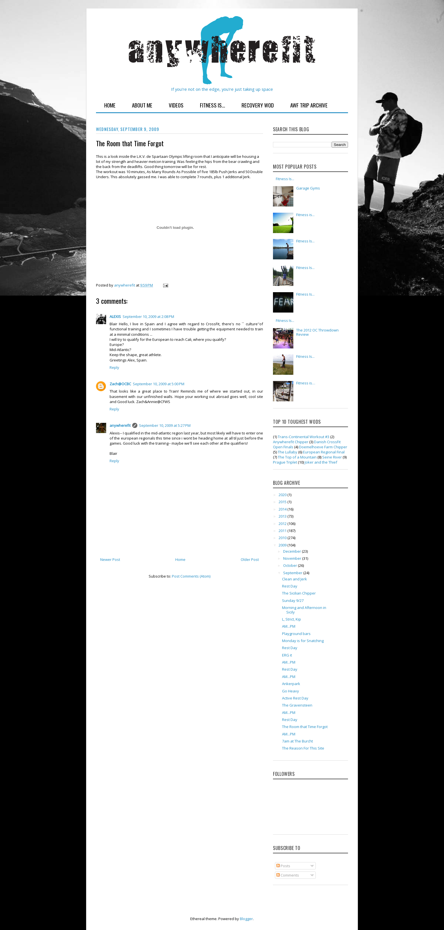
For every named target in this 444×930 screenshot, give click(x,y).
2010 (283, 537)
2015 (283, 501)
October (290, 565)
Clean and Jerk (294, 579)
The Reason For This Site (303, 748)
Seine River (332, 457)
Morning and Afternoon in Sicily (304, 610)
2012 (283, 523)
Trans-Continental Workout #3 (303, 436)
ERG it (287, 655)
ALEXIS (115, 316)
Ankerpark (291, 683)
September (293, 572)
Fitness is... (305, 214)
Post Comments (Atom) (191, 576)
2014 (283, 509)
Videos (176, 105)
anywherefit (120, 425)
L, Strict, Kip (291, 619)
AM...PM (288, 626)
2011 (283, 530)
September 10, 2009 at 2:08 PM (148, 316)
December (292, 551)
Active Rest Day (295, 698)
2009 (283, 545)
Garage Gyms (308, 188)
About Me (142, 105)
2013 (283, 516)
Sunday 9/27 (293, 600)
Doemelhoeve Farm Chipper (323, 446)
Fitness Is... (212, 105)
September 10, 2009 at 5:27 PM (165, 425)
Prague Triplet (285, 462)
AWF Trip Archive (309, 105)
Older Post (250, 559)
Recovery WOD (258, 105)
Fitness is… (305, 383)
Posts (283, 865)
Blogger (246, 918)
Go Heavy (290, 691)
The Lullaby (287, 452)
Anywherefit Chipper (290, 441)
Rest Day (289, 586)
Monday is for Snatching (303, 640)
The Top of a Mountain (297, 457)
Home (110, 105)
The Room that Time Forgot (305, 726)
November (292, 558)
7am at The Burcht (297, 741)
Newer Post (110, 559)
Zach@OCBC (120, 383)
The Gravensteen (297, 705)
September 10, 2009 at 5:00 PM (158, 383)
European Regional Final (324, 452)
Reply (114, 367)
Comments (287, 875)
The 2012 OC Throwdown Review (317, 332)
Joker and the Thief (321, 462)
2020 (283, 494)
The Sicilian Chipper (299, 593)
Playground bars (296, 633)
